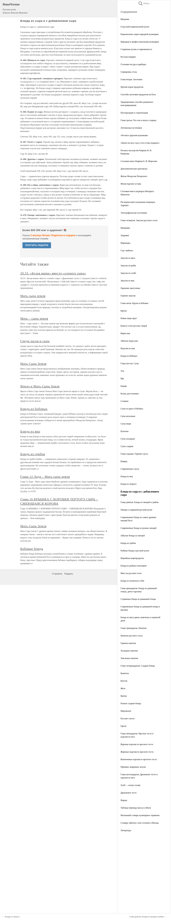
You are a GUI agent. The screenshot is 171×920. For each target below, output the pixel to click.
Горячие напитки (128, 643)
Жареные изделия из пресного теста (137, 752)
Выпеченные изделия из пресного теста (139, 759)
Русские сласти (127, 718)
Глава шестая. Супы (130, 363)
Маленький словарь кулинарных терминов (140, 815)
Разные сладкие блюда (131, 703)
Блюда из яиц (127, 476)
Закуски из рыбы (128, 265)
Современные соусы (130, 469)
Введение (125, 19)
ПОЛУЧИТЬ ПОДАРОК (36, 245)
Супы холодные (128, 439)
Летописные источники (131, 128)
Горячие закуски (128, 296)
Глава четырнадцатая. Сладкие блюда (138, 666)
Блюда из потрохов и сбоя (132, 581)
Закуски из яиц (127, 280)
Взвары (124, 461)
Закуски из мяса (128, 258)
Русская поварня (128, 57)
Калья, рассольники (130, 393)
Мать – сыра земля (34, 318)
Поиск (143, 3)
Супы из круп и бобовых (132, 408)
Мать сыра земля (32, 296)
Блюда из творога (128, 484)
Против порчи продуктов (132, 87)
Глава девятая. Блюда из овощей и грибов (139, 502)
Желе (123, 688)
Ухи (122, 371)
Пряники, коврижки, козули (133, 767)
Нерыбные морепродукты (132, 558)
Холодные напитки (129, 651)
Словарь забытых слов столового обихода (140, 823)
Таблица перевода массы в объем (136, 808)
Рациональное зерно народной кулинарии (140, 34)
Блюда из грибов (128, 543)
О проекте (57, 574)
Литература (126, 830)
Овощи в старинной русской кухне (136, 510)
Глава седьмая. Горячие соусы (134, 454)
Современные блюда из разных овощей (138, 528)
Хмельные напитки (129, 658)
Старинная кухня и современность (136, 49)
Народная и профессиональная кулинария (140, 42)
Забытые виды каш (129, 341)
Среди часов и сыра (35, 341)
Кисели (124, 681)
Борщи (124, 386)
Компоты (125, 673)
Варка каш (125, 333)
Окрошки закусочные (130, 288)
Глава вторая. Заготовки (131, 79)
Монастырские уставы (131, 184)
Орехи (123, 726)
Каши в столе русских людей (134, 326)
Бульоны (124, 431)
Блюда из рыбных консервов (134, 566)
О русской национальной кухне (135, 27)
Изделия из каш (128, 348)
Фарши (124, 800)
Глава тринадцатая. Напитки (134, 628)
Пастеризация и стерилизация (134, 113)
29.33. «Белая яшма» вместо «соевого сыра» (53, 273)
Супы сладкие (127, 446)
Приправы (125, 228)
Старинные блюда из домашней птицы (138, 599)
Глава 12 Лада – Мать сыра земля (45, 476)
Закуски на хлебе (128, 273)
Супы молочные (128, 416)
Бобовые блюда (31, 548)
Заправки (125, 235)
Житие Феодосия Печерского (134, 176)
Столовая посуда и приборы (133, 64)
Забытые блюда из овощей (133, 535)
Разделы (68, 574)
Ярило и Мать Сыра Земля (40, 386)
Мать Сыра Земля (33, 363)
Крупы (124, 311)
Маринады (125, 243)
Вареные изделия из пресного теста (137, 744)
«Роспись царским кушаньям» (134, 135)
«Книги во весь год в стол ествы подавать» (140, 143)
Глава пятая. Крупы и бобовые (134, 303)
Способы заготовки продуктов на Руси (138, 94)
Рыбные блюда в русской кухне (135, 550)
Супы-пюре (126, 424)
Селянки (124, 401)
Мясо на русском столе (131, 573)
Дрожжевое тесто (129, 793)
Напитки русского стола (131, 635)
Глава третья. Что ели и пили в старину (138, 120)
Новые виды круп (129, 318)
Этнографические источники (134, 213)
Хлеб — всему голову (130, 785)
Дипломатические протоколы (134, 169)
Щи (122, 378)
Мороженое (126, 711)
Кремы (124, 696)
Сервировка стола (129, 72)
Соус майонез (127, 250)
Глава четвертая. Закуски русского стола (139, 220)
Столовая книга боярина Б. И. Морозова (139, 161)
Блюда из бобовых (129, 356)
